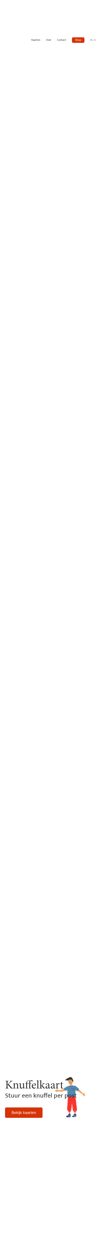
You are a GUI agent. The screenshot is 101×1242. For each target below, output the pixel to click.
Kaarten (35, 40)
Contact (61, 40)
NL (91, 40)
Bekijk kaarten (24, 1112)
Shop (78, 40)
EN (95, 40)
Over (48, 40)
